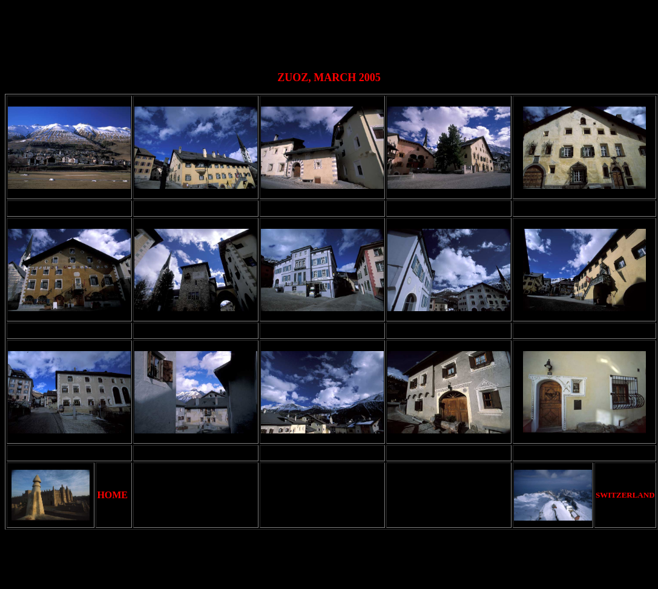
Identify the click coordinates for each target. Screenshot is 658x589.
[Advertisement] (331, 32)
